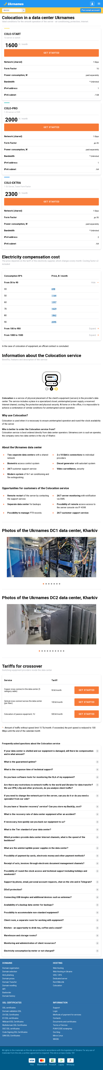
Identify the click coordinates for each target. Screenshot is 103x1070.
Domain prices (8, 978)
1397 (54, 302)
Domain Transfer (9, 982)
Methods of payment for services (67, 1015)
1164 (54, 295)
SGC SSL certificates (11, 1029)
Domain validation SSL (11, 1011)
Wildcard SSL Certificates (13, 1022)
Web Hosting (58, 968)
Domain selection (9, 971)
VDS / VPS (57, 975)
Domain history (8, 996)
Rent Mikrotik (58, 982)
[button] (43, 583)
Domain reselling (9, 985)
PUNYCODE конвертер (62, 1029)
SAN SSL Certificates (11, 1036)
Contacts (57, 1018)
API (3, 989)
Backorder (6, 992)
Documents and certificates (64, 1022)
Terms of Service (60, 1025)
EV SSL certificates (10, 1018)
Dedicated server (60, 978)
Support (56, 1008)
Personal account (91, 10)
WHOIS (56, 1039)
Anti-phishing (8, 975)
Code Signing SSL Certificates (14, 1032)
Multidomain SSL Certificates (14, 1025)
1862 (54, 315)
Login (55, 1011)
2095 (54, 322)
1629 (54, 309)
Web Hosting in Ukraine (62, 971)
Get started (51, 53)
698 (53, 289)
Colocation (57, 985)
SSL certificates (9, 1008)
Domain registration (10, 968)
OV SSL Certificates (10, 1015)
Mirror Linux (58, 1036)
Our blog (56, 1032)
